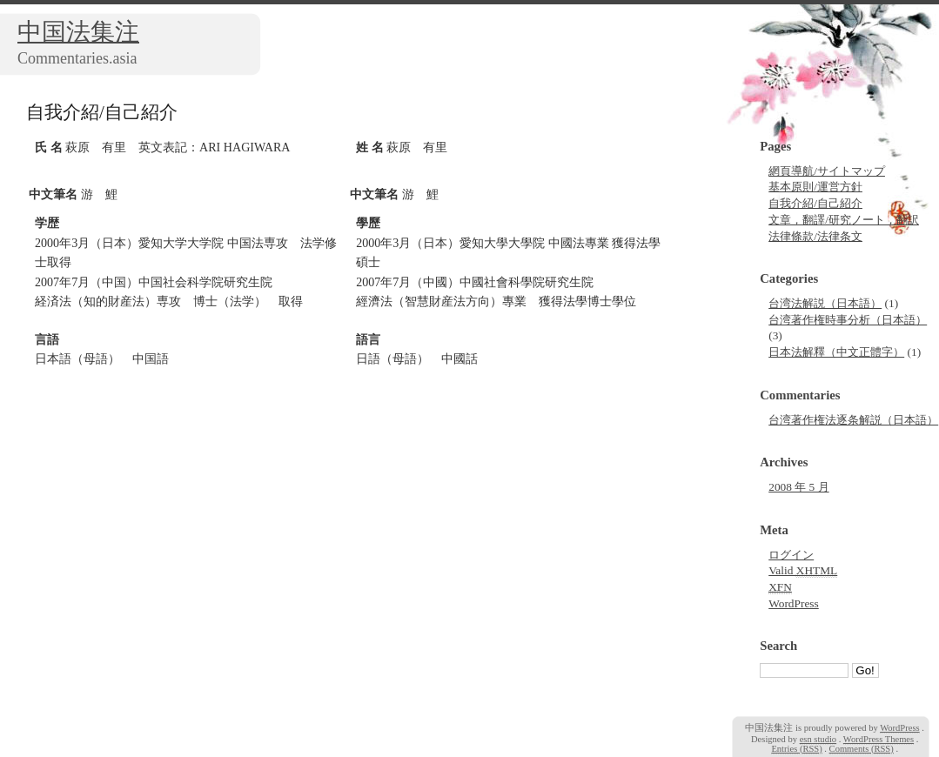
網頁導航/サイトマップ (826, 171)
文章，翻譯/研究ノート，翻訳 (843, 219)
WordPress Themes (878, 739)
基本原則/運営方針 (815, 186)
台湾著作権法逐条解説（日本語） (853, 419)
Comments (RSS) (861, 749)
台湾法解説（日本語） (825, 303)
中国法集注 (78, 31)
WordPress (793, 603)
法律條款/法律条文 (815, 236)
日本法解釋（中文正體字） (836, 351)
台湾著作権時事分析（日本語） (847, 319)
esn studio (818, 739)
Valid (802, 571)
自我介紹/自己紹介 (815, 203)
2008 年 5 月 (798, 486)
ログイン (791, 554)
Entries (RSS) (796, 749)
